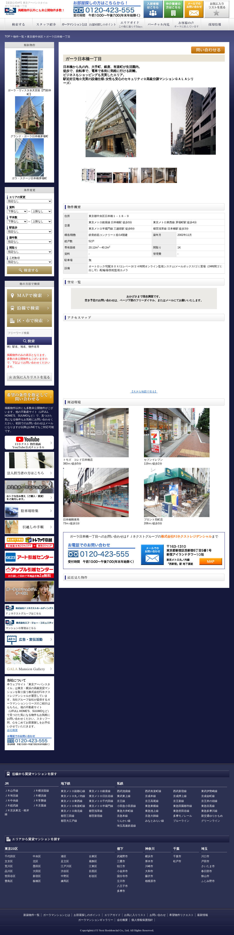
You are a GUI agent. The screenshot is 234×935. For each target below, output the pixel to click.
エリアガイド (131, 24)
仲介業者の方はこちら (173, 9)
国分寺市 (122, 876)
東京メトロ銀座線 (99, 791)
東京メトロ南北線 (71, 810)
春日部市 (206, 871)
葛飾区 (93, 861)
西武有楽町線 (153, 791)
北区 (35, 861)
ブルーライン (181, 820)
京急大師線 (152, 815)
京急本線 (122, 815)
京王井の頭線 (209, 801)
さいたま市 (208, 866)
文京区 (9, 861)
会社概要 (12, 730)
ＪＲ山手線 (11, 790)
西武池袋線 (123, 791)
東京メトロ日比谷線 (101, 796)
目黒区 (93, 871)
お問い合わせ (194, 9)
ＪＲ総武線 (11, 805)
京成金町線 (208, 796)
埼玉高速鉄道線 (126, 825)
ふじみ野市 (208, 881)
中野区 (65, 876)
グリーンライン (210, 820)
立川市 (121, 881)
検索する (18, 24)
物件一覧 (18, 36)
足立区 (65, 861)
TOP (7, 36)
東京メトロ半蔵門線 (101, 806)
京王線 (121, 801)
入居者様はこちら (153, 9)
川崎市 (149, 866)
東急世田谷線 (181, 810)
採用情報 (215, 24)
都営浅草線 (95, 810)
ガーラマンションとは (75, 24)
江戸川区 (66, 866)
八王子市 (122, 886)
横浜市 (149, 856)
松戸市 (177, 861)
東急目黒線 (208, 806)
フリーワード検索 (29, 341)
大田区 (37, 871)
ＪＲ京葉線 (39, 805)
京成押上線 (180, 796)
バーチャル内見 (159, 24)
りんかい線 (123, 820)
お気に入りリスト (135, 915)
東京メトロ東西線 (71, 801)
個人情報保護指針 (142, 920)
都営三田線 (67, 815)
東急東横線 (152, 806)
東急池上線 (152, 810)
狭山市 (205, 876)
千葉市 (177, 856)
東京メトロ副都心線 (73, 791)
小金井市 (122, 871)
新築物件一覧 (31, 915)
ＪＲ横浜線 (39, 795)
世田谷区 (10, 876)
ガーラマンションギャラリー (95, 920)
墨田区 (37, 866)
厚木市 (149, 861)
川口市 (205, 856)
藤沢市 (149, 876)
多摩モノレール (182, 815)
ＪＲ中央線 (11, 800)
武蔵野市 (122, 856)
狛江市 (121, 866)
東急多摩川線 (209, 810)
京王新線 (178, 801)
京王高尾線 (152, 801)
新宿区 (37, 876)
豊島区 (9, 881)
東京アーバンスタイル (10, 11)
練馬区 (65, 881)
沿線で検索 (29, 308)
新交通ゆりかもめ (212, 815)
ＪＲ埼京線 (11, 795)
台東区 (93, 856)
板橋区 (37, 881)
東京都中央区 (35, 36)
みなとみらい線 (154, 820)
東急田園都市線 (182, 806)
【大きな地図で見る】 (143, 391)
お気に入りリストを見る (217, 9)
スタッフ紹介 (47, 24)
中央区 (37, 856)
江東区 (93, 866)
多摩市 (121, 891)
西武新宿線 (180, 791)
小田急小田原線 (126, 806)
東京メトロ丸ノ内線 (73, 796)
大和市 (149, 871)
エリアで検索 (29, 320)
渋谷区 (65, 871)
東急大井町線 (125, 810)
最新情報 (202, 915)
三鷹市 (121, 861)
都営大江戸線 (69, 820)
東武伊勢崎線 (209, 791)
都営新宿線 (95, 815)
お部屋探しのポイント (103, 24)
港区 (63, 856)
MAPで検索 (29, 295)
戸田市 (205, 861)
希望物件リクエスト (181, 915)
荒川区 (9, 866)
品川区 (9, 871)
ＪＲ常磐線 (39, 800)
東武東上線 (123, 796)
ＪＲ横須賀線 (41, 790)
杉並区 (93, 876)
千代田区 (10, 856)
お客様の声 (187, 24)
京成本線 (150, 796)
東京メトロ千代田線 (101, 801)
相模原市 (150, 881)
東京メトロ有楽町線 (73, 806)
